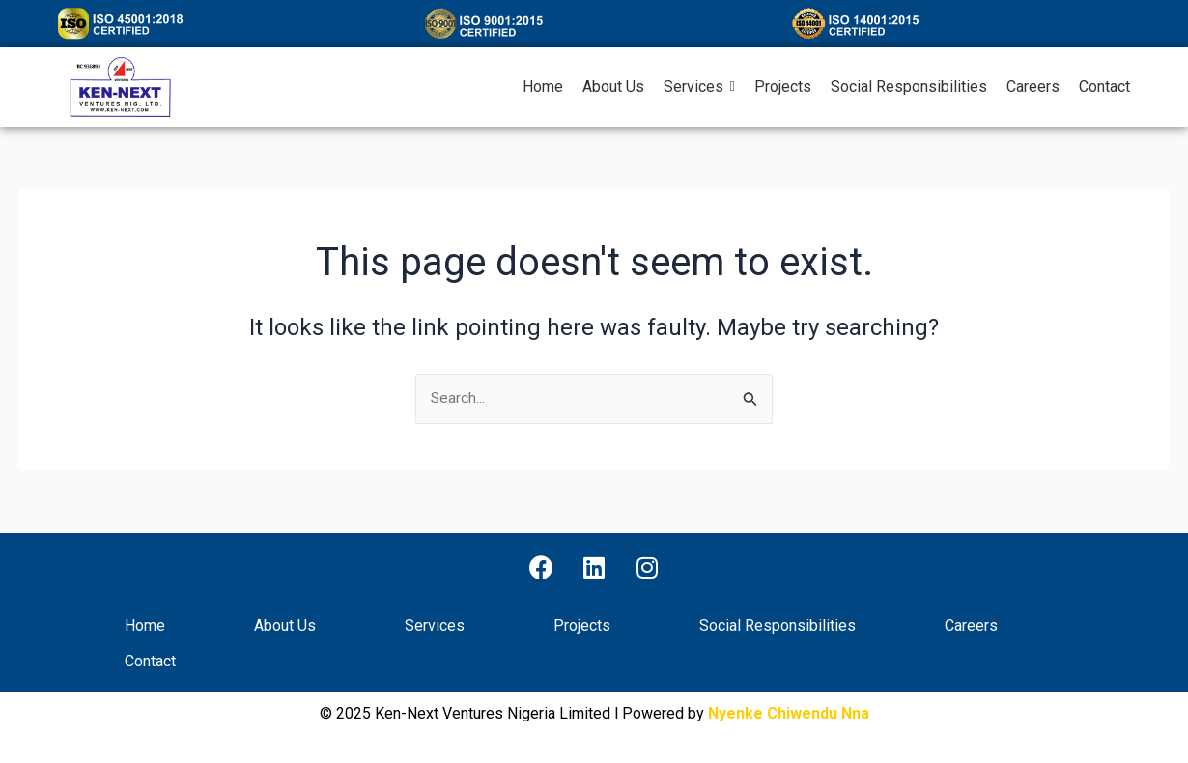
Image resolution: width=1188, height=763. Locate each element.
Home (145, 626)
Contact (150, 662)
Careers (971, 626)
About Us (285, 626)
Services (435, 626)
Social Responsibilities (777, 626)
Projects (581, 626)
